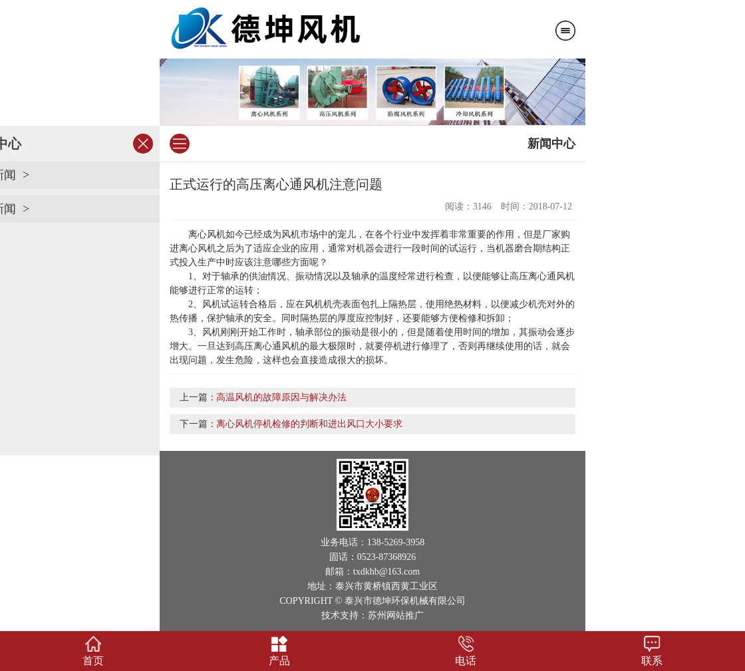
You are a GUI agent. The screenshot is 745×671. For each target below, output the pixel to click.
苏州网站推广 (396, 615)
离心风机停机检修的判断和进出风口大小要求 (309, 424)
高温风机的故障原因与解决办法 (281, 397)
